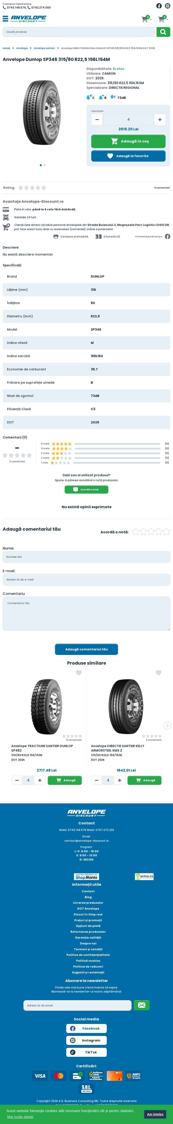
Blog (88, 897)
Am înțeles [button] (155, 1114)
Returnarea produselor (88, 932)
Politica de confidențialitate (88, 955)
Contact (88, 891)
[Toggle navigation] (5, 19)
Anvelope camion (44, 48)
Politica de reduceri (88, 966)
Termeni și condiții (88, 949)
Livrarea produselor (88, 903)
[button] (167, 726)
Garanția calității (88, 937)
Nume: (8, 548)
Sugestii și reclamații (88, 972)
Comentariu (14, 593)
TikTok (83, 1052)
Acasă (6, 48)
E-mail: (9, 571)
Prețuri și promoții (88, 920)
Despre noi (88, 943)
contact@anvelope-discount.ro (86, 841)
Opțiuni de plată (88, 926)
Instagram (85, 1040)
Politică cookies (88, 961)
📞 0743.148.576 (14, 7)
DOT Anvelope (88, 908)
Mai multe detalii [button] (20, 1117)
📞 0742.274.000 (39, 7)
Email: (86, 836)
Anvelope (22, 48)
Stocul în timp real (88, 914)
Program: (86, 847)
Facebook (85, 1028)
